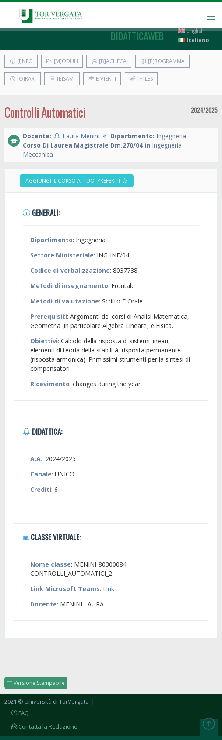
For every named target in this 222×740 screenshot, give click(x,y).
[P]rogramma (162, 61)
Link (108, 589)
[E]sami (62, 78)
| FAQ (16, 713)
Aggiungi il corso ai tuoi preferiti (76, 180)
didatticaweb (137, 36)
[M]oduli (62, 61)
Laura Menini (81, 136)
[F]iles (141, 78)
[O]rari (22, 78)
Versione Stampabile (36, 683)
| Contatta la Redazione (41, 726)
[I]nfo (21, 61)
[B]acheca (109, 61)
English (191, 31)
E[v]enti (102, 78)
